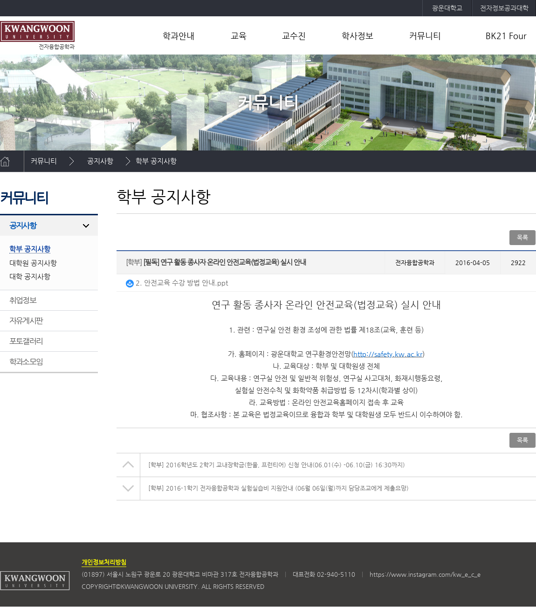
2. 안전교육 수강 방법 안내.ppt (177, 283)
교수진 (294, 36)
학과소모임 (25, 361)
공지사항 (100, 161)
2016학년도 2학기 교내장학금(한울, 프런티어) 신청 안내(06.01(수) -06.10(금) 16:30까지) (276, 464)
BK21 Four (506, 36)
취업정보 (22, 300)
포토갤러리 (25, 341)
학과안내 (178, 36)
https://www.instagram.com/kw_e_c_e (425, 574)
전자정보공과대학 (504, 8)
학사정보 (357, 36)
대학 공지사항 (29, 276)
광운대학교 (447, 8)
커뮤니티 (425, 36)
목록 (522, 237)
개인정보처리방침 (104, 562)
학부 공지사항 (156, 161)
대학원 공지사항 (33, 263)
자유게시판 (25, 320)
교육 (239, 36)
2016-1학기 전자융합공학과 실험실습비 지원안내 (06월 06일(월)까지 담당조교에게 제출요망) (278, 488)
